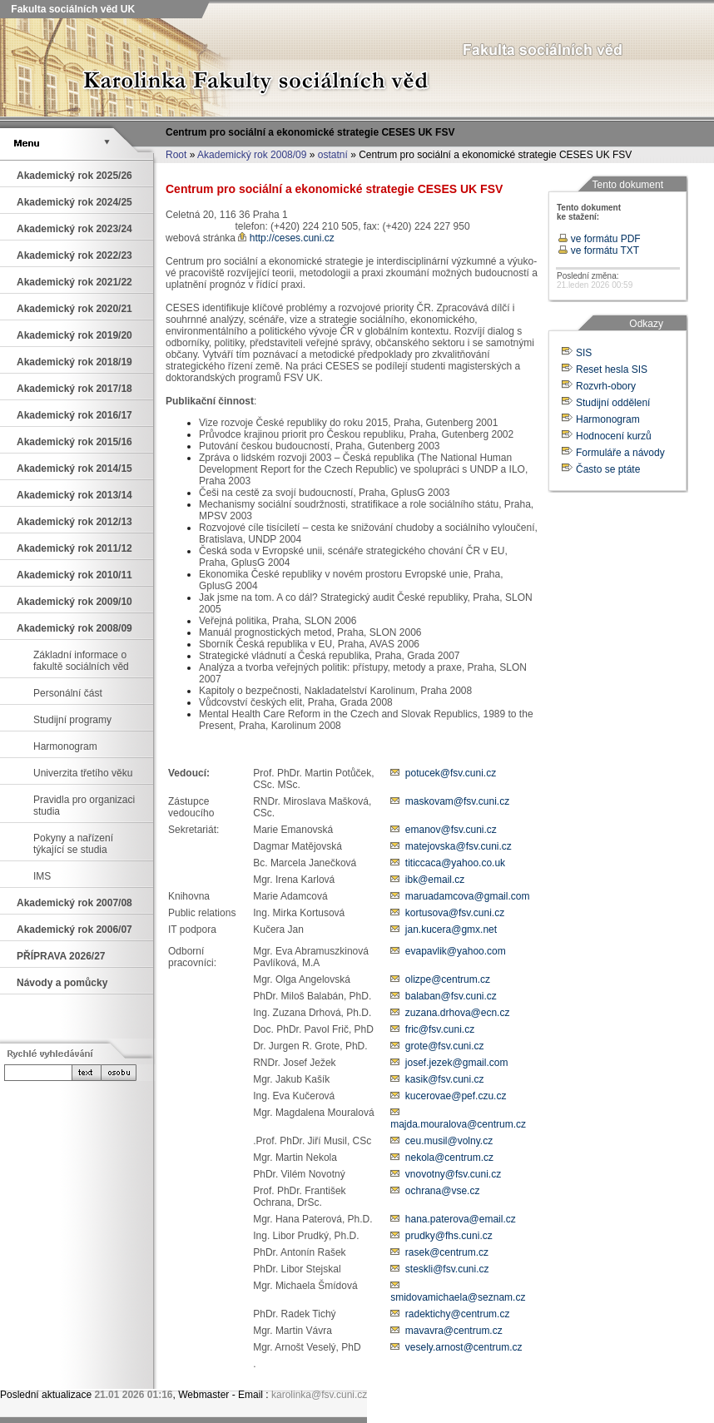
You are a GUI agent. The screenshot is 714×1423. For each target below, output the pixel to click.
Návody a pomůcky (62, 983)
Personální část (67, 693)
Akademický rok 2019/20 (74, 335)
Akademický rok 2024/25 (74, 202)
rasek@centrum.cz (446, 1252)
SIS (584, 353)
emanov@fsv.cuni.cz (451, 829)
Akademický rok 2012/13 (74, 522)
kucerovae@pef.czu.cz (456, 1096)
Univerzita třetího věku (82, 773)
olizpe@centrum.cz (447, 979)
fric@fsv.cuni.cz (439, 1029)
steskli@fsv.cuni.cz (447, 1269)
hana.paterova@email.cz (460, 1219)
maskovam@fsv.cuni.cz (457, 801)
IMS (42, 876)
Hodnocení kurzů (614, 436)
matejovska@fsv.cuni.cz (458, 846)
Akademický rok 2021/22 (74, 282)
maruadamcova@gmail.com (467, 896)
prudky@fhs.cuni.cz (449, 1236)
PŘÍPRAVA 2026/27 (61, 956)
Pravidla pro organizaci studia (84, 805)
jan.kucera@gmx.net (451, 929)
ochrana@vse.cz (442, 1191)
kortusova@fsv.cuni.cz (454, 913)
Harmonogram (65, 746)
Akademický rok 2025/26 (74, 175)
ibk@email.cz (435, 879)
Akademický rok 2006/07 (74, 929)
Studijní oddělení (613, 403)
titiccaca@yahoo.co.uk (455, 863)
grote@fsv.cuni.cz (444, 1046)
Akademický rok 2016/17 (74, 415)
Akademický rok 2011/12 (74, 548)
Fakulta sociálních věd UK (71, 9)
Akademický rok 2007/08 (74, 903)
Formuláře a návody (620, 453)
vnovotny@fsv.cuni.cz (453, 1174)
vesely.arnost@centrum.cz (464, 1347)
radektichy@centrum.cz (457, 1314)
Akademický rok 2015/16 (74, 442)
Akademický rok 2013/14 (74, 495)
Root (176, 155)
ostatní (333, 155)
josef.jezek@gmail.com (456, 1062)
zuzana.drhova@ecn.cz (457, 1013)
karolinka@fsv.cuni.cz (319, 1395)
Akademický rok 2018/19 (74, 362)
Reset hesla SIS (611, 369)
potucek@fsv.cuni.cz (450, 773)
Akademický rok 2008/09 (251, 155)
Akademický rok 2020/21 (74, 309)
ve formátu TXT (598, 250)
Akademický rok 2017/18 (74, 388)
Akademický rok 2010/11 (74, 575)
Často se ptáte (608, 469)
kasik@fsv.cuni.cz (444, 1079)
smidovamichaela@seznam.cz (457, 1297)
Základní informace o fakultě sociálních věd (81, 660)
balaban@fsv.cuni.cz (451, 996)
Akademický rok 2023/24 (74, 229)
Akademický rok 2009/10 (74, 601)
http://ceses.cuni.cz (286, 238)
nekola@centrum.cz (449, 1157)
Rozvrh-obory (606, 386)
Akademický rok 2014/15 (74, 468)
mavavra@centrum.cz (454, 1330)
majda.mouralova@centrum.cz (458, 1124)
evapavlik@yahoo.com (455, 951)
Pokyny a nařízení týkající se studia (73, 843)
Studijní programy (72, 720)
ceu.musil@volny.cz (449, 1141)
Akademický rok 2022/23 (74, 255)
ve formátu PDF (599, 239)
